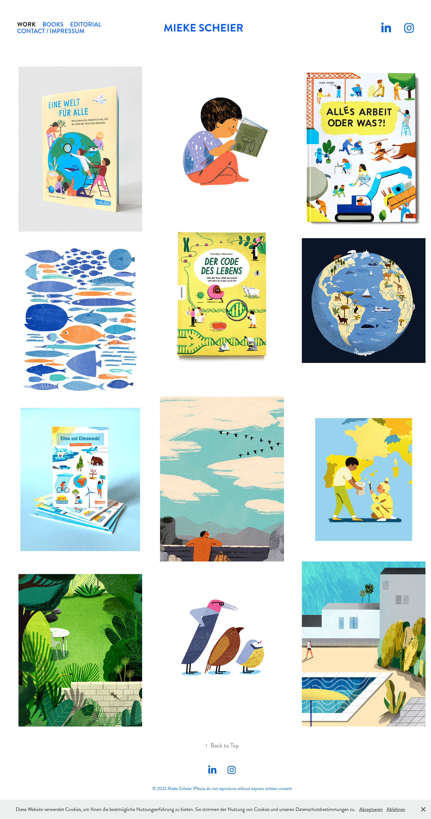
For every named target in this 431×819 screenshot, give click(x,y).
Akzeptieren (371, 809)
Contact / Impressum (50, 31)
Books (52, 24)
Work (26, 24)
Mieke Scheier (203, 28)
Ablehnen (396, 809)
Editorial (85, 24)
